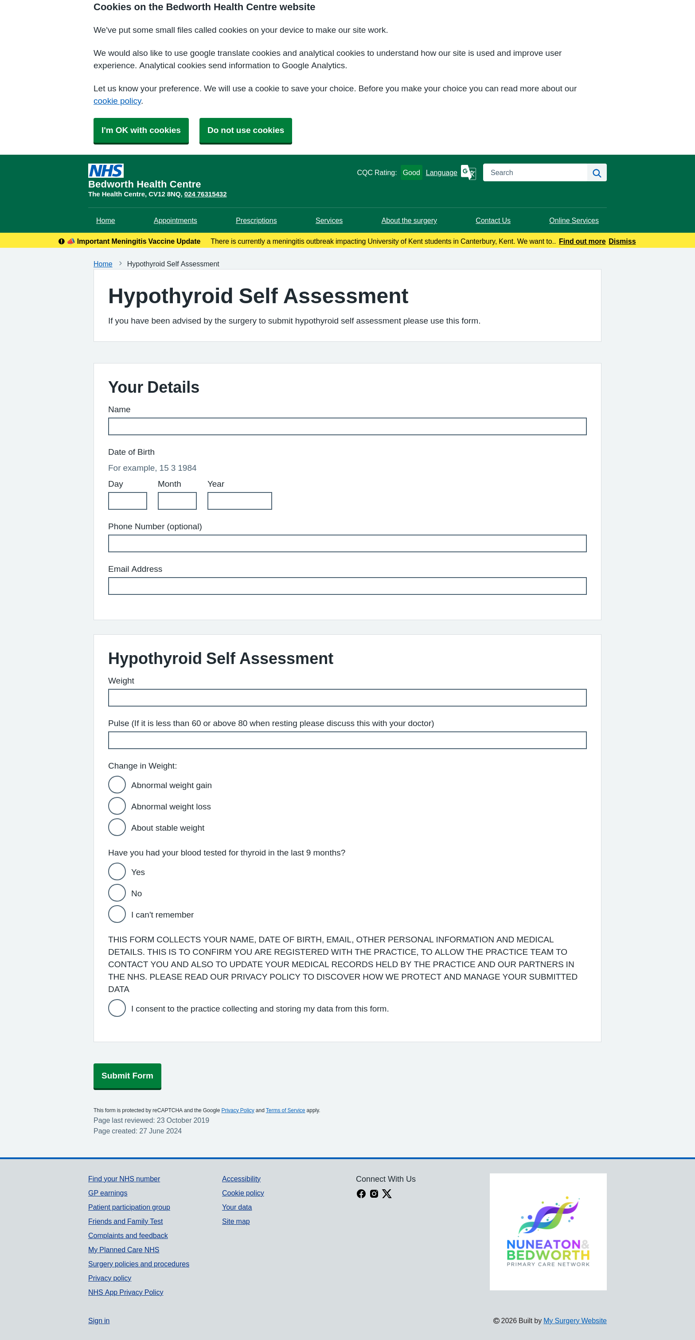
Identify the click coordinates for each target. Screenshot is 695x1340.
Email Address (135, 569)
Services (329, 220)
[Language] (451, 172)
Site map (236, 1221)
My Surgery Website (575, 1320)
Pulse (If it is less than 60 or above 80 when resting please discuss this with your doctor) (271, 723)
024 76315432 (205, 194)
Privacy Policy (237, 1110)
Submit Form (127, 1075)
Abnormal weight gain (171, 785)
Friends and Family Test (125, 1221)
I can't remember (162, 914)
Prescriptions (256, 220)
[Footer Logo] (548, 1231)
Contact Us (493, 220)
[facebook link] (361, 1194)
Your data (237, 1207)
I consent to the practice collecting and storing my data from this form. (260, 1008)
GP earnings (108, 1192)
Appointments (175, 220)
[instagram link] (374, 1194)
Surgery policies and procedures (138, 1263)
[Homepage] (220, 176)
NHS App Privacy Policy (125, 1292)
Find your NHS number (124, 1178)
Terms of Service (285, 1110)
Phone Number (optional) (155, 526)
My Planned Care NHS (124, 1249)
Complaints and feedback (128, 1235)
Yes (138, 872)
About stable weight (167, 828)
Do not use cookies (245, 130)
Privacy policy (109, 1277)
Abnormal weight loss (171, 806)
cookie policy (117, 101)
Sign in (98, 1320)
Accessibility (241, 1178)
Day (115, 484)
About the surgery (409, 220)
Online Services (574, 220)
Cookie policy (243, 1192)
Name (119, 409)
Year (215, 484)
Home (105, 220)
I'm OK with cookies (141, 130)
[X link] (387, 1194)
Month (169, 484)
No (136, 893)
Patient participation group (129, 1207)
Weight (121, 680)
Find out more (582, 241)
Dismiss (622, 241)
